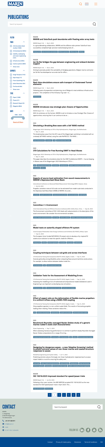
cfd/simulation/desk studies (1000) (19, 47)
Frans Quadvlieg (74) (19, 80)
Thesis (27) (16, 100)
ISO (101, 442)
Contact (50, 442)
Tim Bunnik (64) (17, 86)
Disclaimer (77, 442)
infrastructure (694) (18, 61)
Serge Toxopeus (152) (19, 74)
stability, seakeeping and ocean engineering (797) (19, 56)
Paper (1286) (16, 97)
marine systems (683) (19, 64)
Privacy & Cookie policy (63, 442)
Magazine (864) (17, 106)
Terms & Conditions (90, 442)
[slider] (12, 118)
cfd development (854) (19, 51)
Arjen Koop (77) (17, 77)
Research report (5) (18, 103)
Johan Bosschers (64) (19, 83)
